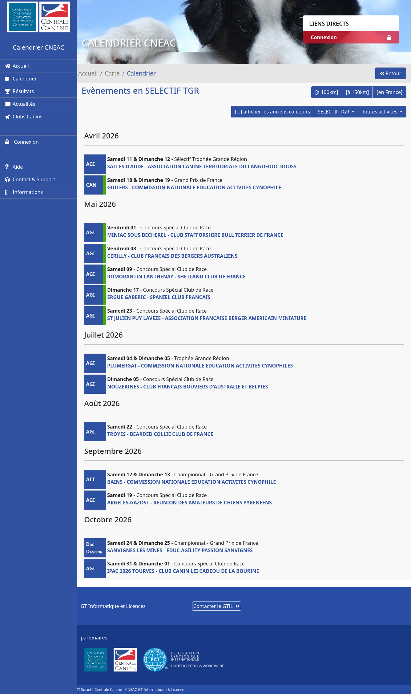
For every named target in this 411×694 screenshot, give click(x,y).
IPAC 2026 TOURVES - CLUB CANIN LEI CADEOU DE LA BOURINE (183, 571)
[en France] (389, 92)
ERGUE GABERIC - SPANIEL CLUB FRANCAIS (158, 297)
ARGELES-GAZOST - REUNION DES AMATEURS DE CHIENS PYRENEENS (189, 502)
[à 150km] (357, 92)
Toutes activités (380, 111)
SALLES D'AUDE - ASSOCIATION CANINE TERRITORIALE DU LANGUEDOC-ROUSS (201, 166)
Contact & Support (30, 179)
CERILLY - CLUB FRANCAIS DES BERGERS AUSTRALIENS (172, 256)
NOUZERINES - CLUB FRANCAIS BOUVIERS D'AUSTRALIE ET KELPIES (187, 386)
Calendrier (21, 78)
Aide (14, 166)
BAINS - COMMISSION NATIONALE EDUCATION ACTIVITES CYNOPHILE (191, 481)
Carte (112, 73)
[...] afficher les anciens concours (272, 111)
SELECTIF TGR (334, 111)
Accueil (17, 66)
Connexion (22, 142)
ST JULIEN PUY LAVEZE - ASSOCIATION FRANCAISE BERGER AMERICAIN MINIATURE (206, 318)
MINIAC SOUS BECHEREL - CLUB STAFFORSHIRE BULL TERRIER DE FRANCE (195, 235)
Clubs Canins (23, 116)
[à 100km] (326, 92)
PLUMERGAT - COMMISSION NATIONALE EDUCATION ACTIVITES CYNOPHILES (200, 365)
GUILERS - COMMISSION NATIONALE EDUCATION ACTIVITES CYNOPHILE (194, 187)
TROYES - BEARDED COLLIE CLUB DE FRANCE (160, 434)
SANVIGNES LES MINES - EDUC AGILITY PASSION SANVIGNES (180, 550)
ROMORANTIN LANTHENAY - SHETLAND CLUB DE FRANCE (176, 276)
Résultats (19, 91)
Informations (24, 192)
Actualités (20, 104)
